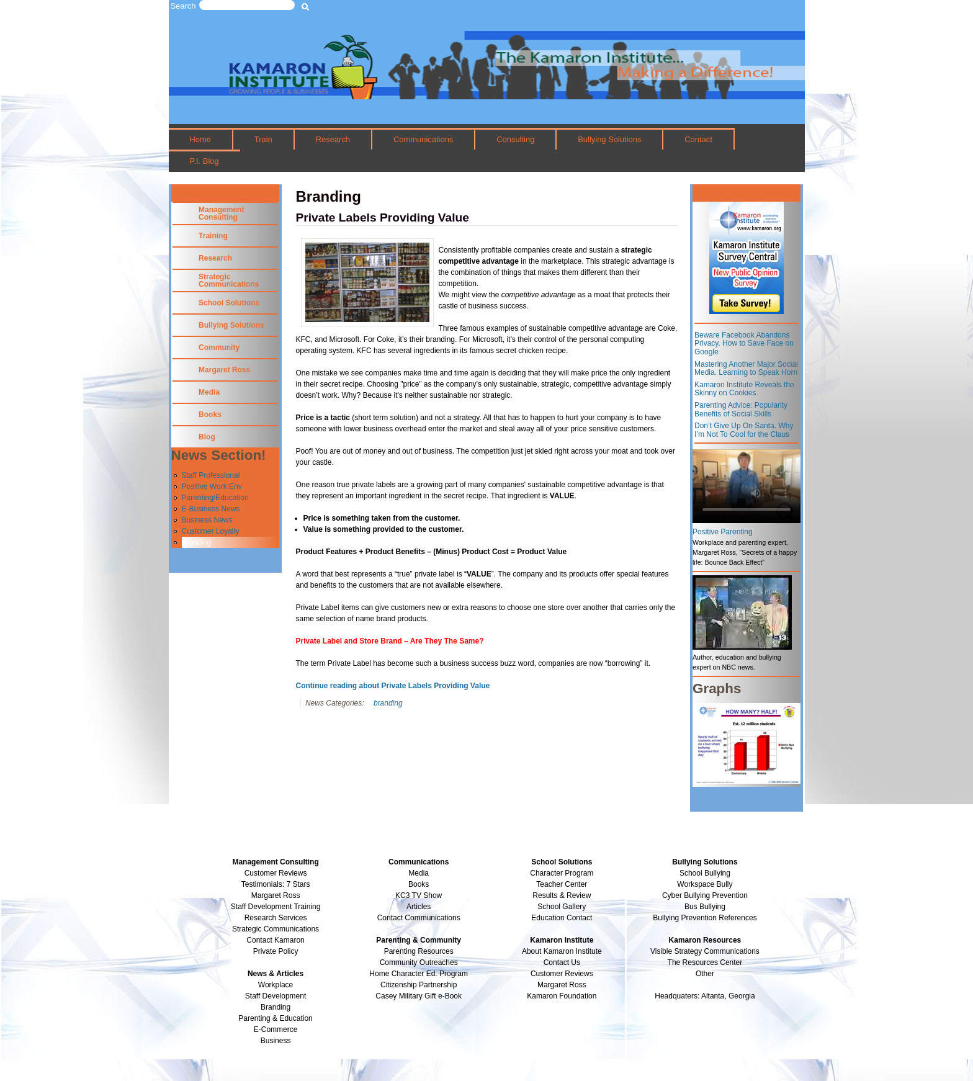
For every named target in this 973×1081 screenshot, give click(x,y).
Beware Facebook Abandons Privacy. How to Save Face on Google (744, 343)
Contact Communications (418, 917)
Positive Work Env (212, 486)
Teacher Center (561, 884)
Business (276, 1040)
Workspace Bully (704, 884)
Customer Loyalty (211, 531)
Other (705, 973)
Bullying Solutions (609, 139)
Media (209, 392)
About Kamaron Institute (562, 951)
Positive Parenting (723, 531)
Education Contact (561, 917)
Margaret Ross (224, 370)
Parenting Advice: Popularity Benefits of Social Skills (740, 409)
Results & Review (561, 895)
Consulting (515, 139)
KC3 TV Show (418, 895)
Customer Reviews (562, 973)
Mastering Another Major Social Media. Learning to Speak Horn (746, 368)
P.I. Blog (203, 161)
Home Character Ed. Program (418, 973)
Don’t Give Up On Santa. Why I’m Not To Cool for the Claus (743, 430)
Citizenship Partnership (418, 984)
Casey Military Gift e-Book (418, 996)
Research (333, 139)
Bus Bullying (704, 906)
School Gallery (561, 906)
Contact (698, 139)
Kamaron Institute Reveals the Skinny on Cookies (744, 389)
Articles (418, 906)
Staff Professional (211, 475)
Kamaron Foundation (561, 996)
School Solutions (229, 302)
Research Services (275, 917)
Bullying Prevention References (704, 917)
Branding (197, 542)
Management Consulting (221, 213)
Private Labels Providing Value (382, 217)
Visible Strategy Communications (705, 951)
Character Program (561, 873)
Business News (207, 520)
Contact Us (562, 962)
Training (213, 235)
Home (200, 139)
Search (183, 6)
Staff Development (276, 996)
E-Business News (211, 509)
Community (219, 347)
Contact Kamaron (275, 940)
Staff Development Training (276, 906)
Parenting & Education (275, 1018)
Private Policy (275, 951)
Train (263, 139)
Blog (207, 437)
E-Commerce (276, 1029)
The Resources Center (705, 962)
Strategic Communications (229, 280)
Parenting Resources (419, 951)
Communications (423, 139)
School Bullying (704, 873)
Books (210, 414)
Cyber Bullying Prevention (705, 895)
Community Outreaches (419, 962)
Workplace (275, 984)
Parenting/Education (215, 497)
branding (388, 703)
